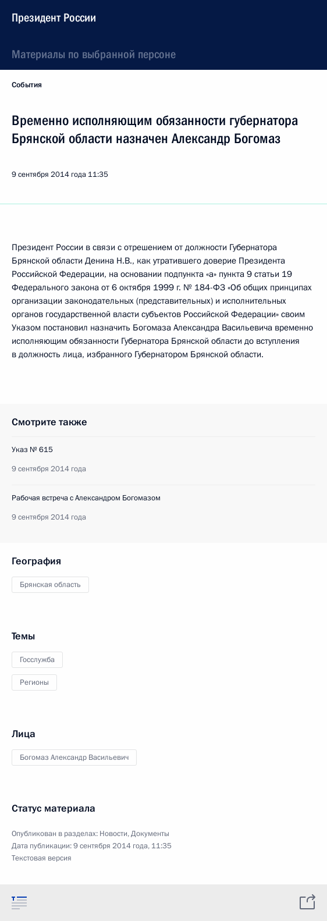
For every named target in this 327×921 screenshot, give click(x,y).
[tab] (19, 902)
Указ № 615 (32, 449)
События (27, 85)
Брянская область (50, 584)
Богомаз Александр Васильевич (74, 757)
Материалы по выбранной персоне (94, 54)
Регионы (34, 682)
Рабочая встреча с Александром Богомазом (86, 498)
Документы (150, 833)
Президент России (54, 17)
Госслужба (37, 660)
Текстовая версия (42, 858)
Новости (113, 833)
